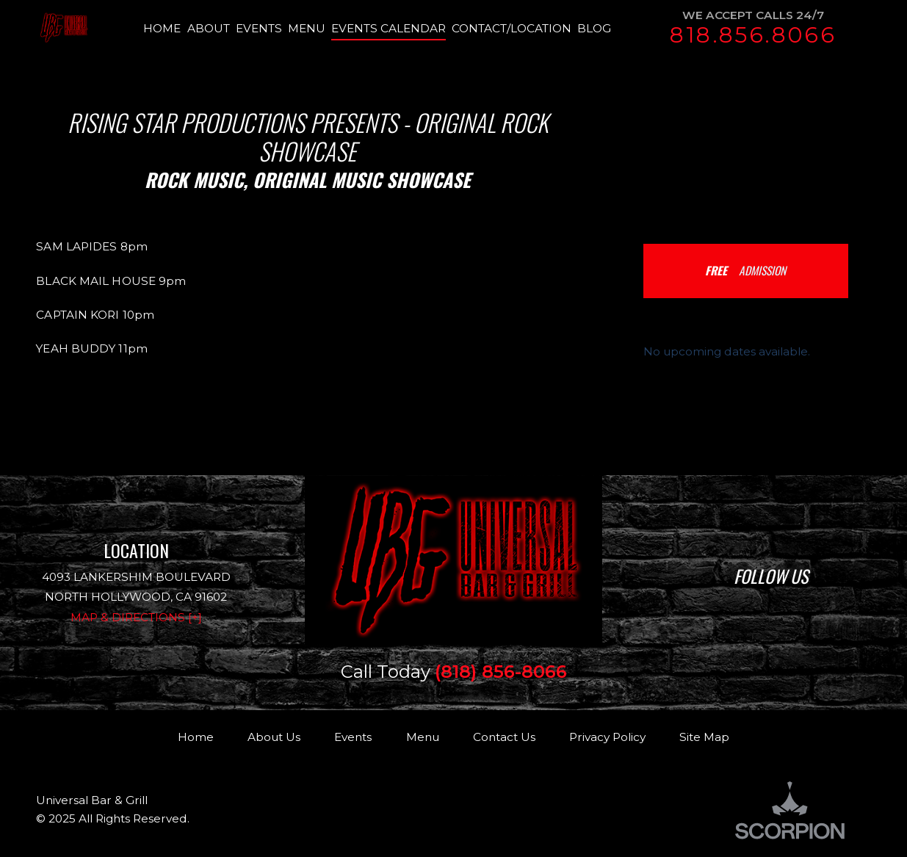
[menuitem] (165, 28)
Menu (422, 737)
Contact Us (504, 737)
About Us (273, 737)
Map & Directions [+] (136, 617)
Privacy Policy (607, 737)
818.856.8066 (753, 35)
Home (196, 737)
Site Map (704, 737)
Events (353, 737)
